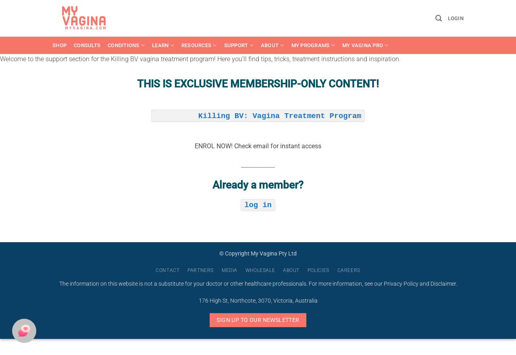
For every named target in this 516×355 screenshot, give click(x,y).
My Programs (313, 45)
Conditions (126, 45)
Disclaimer (443, 283)
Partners (200, 270)
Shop (59, 45)
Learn (163, 45)
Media (229, 270)
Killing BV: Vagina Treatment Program (279, 115)
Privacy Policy (401, 283)
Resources (199, 45)
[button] (438, 18)
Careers (348, 270)
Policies (318, 270)
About (272, 45)
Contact (167, 270)
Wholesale (260, 270)
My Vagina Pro (365, 45)
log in (257, 204)
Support (239, 45)
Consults (87, 45)
